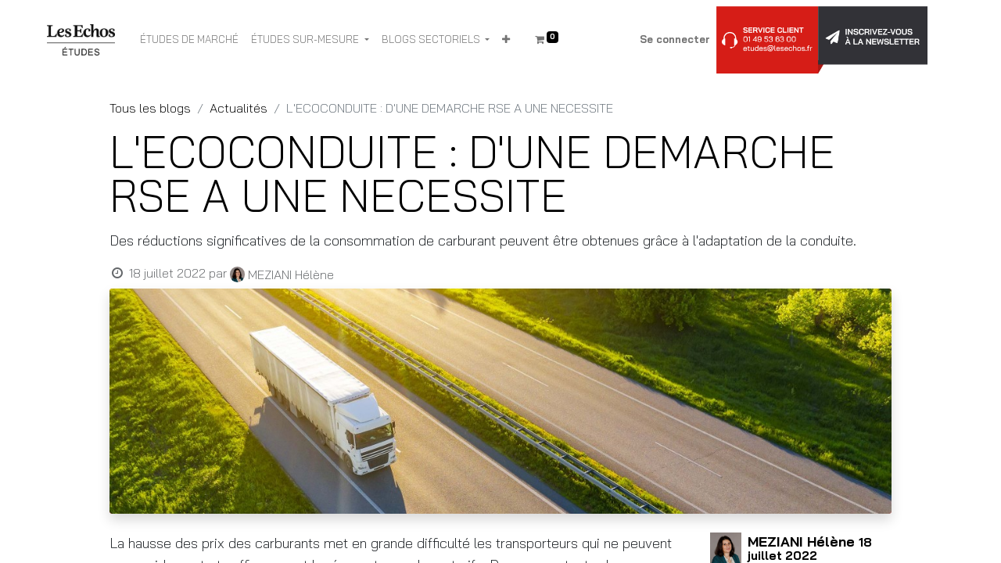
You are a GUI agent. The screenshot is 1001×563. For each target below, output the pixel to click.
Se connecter (675, 39)
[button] (506, 40)
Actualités (238, 108)
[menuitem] (189, 40)
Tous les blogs (150, 108)
